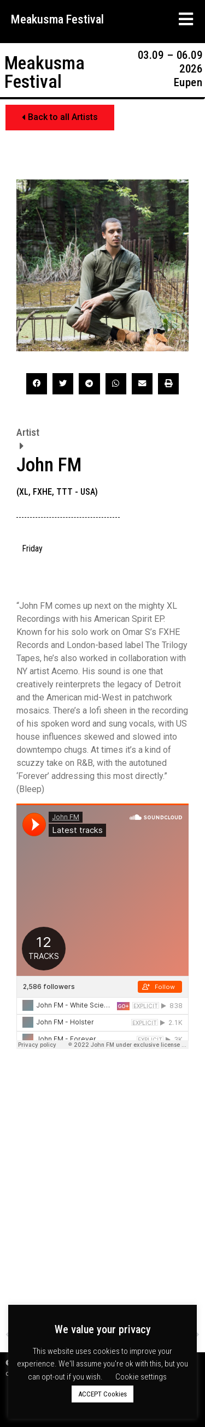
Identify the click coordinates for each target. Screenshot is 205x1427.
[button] (59, 117)
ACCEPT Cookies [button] (102, 1394)
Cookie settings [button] (141, 1377)
